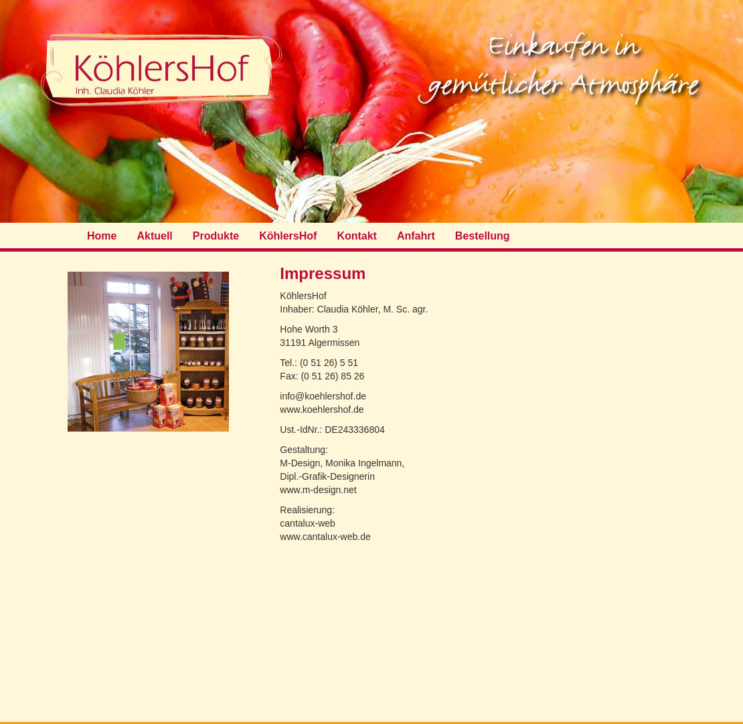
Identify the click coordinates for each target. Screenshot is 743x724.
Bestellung (482, 236)
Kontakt (357, 236)
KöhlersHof (288, 236)
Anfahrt (416, 236)
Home (101, 236)
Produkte (216, 236)
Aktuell (154, 236)
